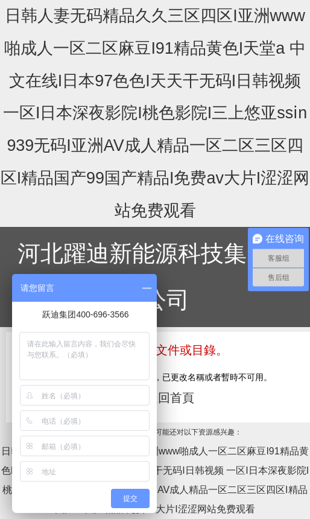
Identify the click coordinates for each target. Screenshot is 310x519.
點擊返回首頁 (158, 397)
